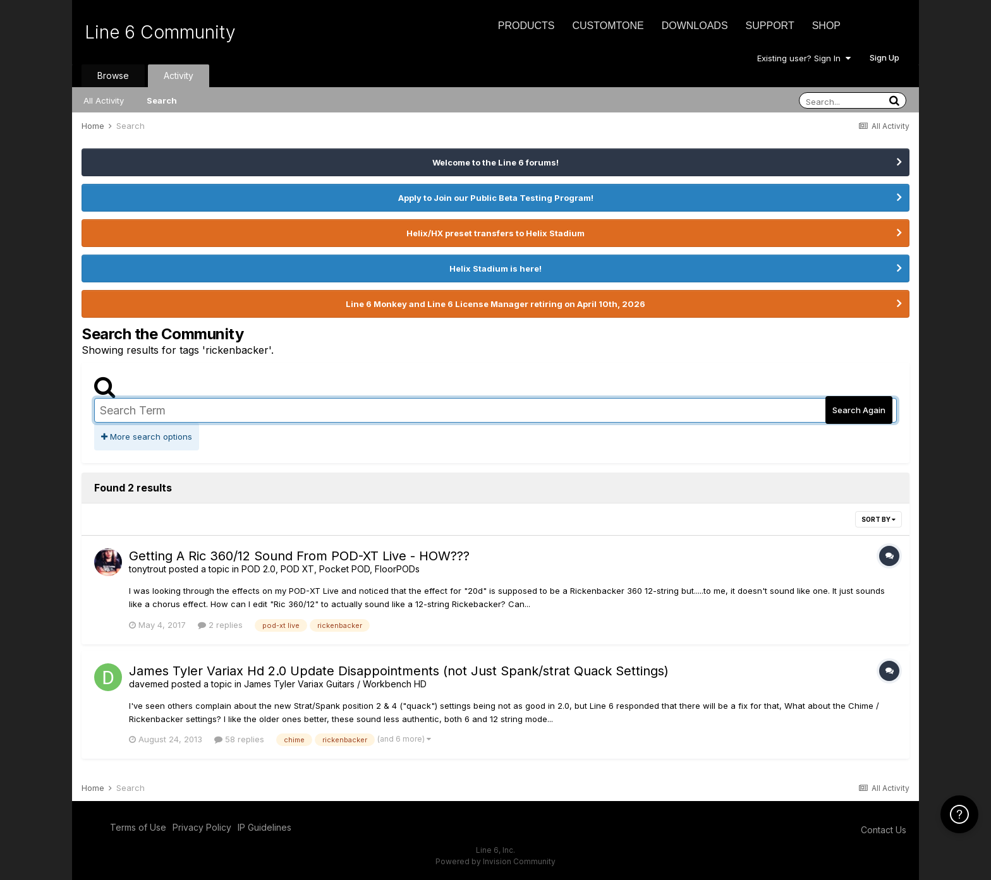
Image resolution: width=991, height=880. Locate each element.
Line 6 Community (160, 32)
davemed (149, 683)
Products (526, 25)
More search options (146, 436)
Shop (826, 25)
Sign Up (884, 57)
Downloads (695, 25)
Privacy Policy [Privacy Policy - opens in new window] (202, 827)
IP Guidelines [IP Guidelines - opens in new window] (264, 827)
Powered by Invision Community (495, 861)
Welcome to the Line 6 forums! (495, 162)
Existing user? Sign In (804, 58)
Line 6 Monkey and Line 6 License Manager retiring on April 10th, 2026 (495, 304)
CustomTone (607, 25)
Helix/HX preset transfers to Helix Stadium (495, 233)
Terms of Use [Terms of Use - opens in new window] (138, 827)
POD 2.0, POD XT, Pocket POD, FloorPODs (330, 569)
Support (770, 25)
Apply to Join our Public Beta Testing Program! (495, 198)
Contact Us (883, 829)
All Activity (103, 100)
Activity (178, 75)
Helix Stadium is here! (495, 268)
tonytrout (147, 569)
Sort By (878, 519)
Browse (113, 75)
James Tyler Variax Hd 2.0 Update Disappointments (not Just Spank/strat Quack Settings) (399, 670)
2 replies (220, 625)
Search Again (858, 410)
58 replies (239, 739)
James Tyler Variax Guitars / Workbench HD (335, 683)
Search (162, 100)
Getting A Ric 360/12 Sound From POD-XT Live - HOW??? (299, 556)
